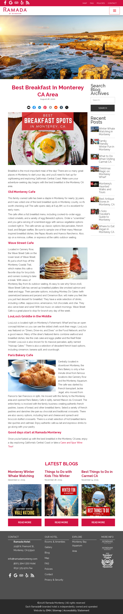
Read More (24, 522)
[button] (114, 10)
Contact (112, 3)
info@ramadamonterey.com (22, 558)
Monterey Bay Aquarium (79, 543)
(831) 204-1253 (21, 563)
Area (74, 551)
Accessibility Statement (76, 610)
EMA (48, 610)
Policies (101, 3)
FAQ (92, 3)
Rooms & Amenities (55, 541)
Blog (47, 552)
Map (85, 3)
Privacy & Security (54, 580)
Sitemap (57, 610)
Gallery (48, 547)
